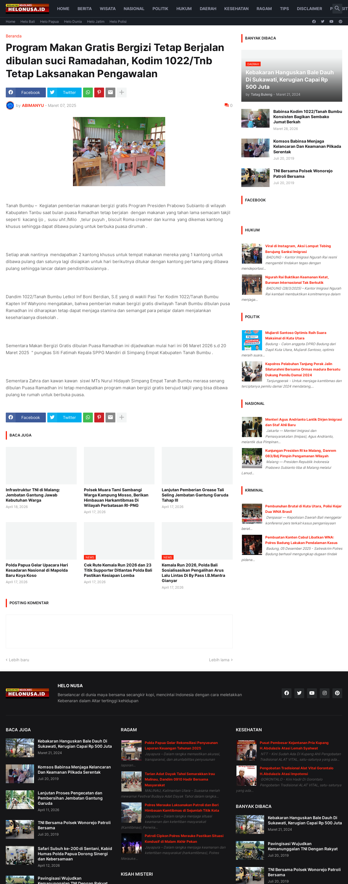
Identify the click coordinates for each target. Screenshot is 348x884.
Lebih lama (219, 659)
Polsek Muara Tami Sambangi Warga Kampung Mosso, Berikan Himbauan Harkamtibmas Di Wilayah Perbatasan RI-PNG (116, 497)
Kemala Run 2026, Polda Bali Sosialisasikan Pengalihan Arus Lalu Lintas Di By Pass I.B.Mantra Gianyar (193, 572)
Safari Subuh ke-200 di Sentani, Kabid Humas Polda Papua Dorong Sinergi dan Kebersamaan (75, 853)
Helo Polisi (118, 21)
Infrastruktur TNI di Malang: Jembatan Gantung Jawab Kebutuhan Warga (33, 495)
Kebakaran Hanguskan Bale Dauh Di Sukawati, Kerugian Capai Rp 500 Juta (75, 743)
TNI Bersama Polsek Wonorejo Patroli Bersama (303, 173)
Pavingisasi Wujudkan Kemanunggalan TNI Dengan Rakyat (303, 846)
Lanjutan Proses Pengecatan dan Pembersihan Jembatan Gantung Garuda (70, 798)
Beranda (14, 36)
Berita (85, 8)
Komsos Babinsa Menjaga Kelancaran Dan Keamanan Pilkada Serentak (307, 146)
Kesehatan (236, 8)
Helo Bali (27, 21)
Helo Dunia (73, 21)
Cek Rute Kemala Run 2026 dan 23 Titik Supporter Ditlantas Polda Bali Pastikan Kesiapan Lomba (118, 570)
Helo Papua (49, 21)
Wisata (108, 8)
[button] (337, 9)
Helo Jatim (95, 21)
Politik (160, 8)
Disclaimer (309, 8)
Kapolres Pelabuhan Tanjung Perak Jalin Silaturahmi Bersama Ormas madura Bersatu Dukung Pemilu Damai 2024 (302, 369)
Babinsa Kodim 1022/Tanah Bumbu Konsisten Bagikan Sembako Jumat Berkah (307, 116)
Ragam (264, 8)
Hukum (184, 8)
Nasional (134, 8)
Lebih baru (19, 659)
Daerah (208, 8)
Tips (284, 8)
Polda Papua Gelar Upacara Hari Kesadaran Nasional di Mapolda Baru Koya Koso (37, 570)
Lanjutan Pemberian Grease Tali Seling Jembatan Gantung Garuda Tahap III (195, 495)
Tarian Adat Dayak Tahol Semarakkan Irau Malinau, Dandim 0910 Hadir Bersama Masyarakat (180, 779)
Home (63, 8)
